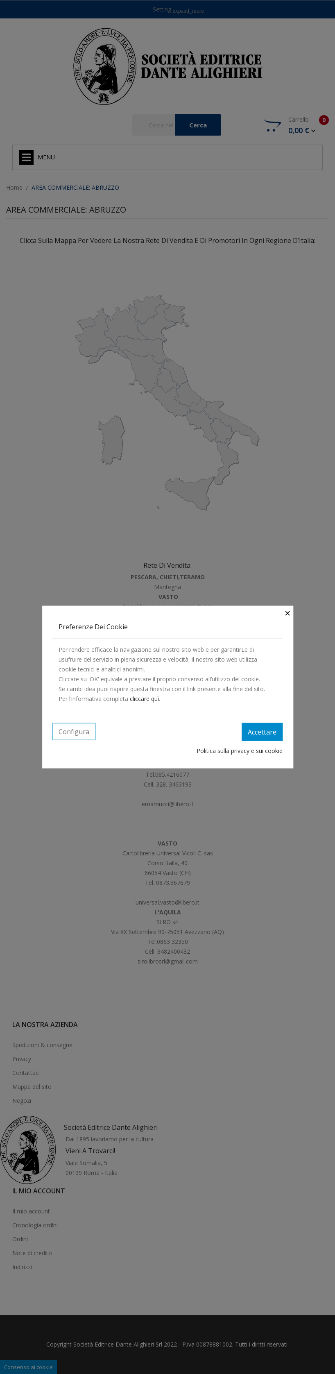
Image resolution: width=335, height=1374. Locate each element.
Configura (74, 731)
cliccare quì (144, 699)
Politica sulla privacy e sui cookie (240, 750)
